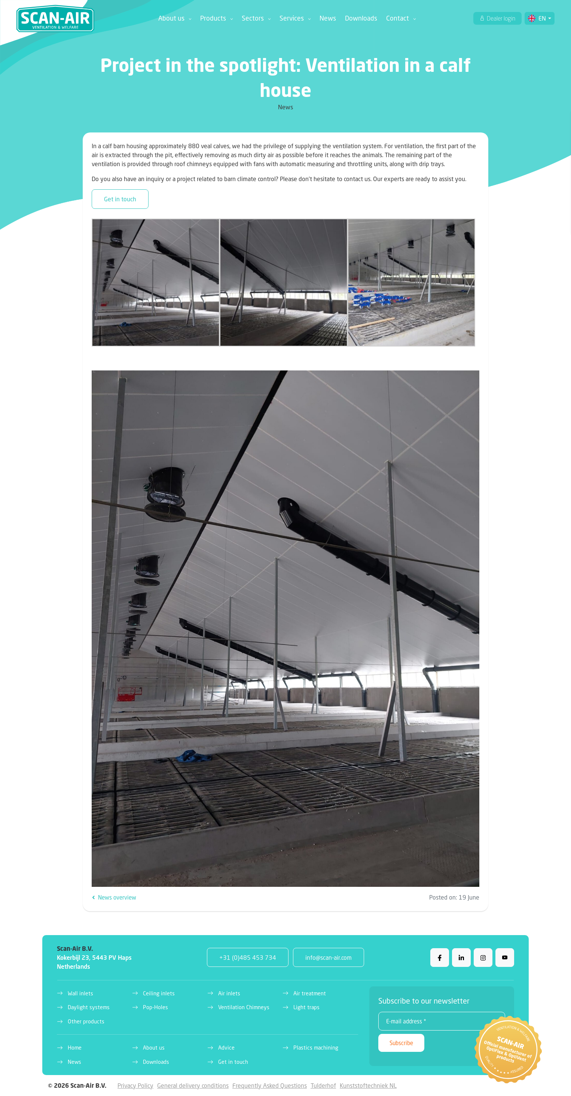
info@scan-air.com (328, 957)
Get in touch (120, 198)
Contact (397, 18)
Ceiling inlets (159, 993)
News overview (114, 897)
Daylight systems (89, 1007)
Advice (226, 1047)
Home (75, 1047)
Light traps (306, 1007)
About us (171, 18)
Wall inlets (80, 993)
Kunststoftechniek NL (368, 1085)
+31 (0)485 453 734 (247, 957)
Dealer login (500, 18)
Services (292, 18)
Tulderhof (323, 1085)
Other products (86, 1021)
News (328, 18)
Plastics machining (315, 1047)
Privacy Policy (135, 1085)
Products (213, 18)
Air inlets (229, 993)
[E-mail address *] (441, 1021)
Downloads (361, 18)
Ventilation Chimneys (243, 1007)
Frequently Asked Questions (269, 1085)
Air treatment (309, 993)
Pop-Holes (155, 1007)
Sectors (253, 18)
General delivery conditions (193, 1085)
